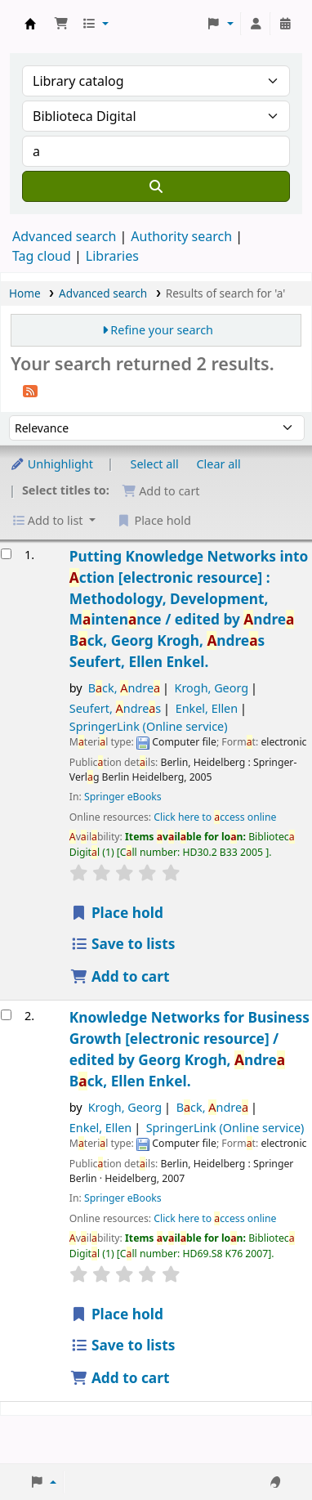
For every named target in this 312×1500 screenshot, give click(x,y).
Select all (155, 464)
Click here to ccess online (215, 817)
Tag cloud (41, 256)
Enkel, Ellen (207, 708)
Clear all (219, 464)
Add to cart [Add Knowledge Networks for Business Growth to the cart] (120, 1377)
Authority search (181, 236)
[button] (61, 23)
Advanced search (64, 236)
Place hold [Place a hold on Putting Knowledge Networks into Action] (116, 912)
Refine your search (161, 330)
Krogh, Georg (212, 688)
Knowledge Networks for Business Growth (189, 1049)
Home (25, 293)
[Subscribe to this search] (30, 389)
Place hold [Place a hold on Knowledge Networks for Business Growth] (116, 1314)
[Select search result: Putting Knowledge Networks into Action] (6, 554)
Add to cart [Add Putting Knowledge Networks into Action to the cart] (120, 976)
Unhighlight (51, 464)
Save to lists (123, 943)
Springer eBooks (123, 797)
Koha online (30, 23)
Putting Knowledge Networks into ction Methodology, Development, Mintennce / (188, 609)
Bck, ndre (124, 688)
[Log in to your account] (256, 23)
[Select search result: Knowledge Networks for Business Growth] (6, 1015)
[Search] (156, 186)
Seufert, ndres (115, 708)
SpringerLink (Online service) (148, 726)
